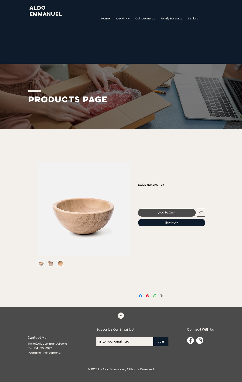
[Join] (160, 341)
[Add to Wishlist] (201, 213)
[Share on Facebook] (140, 296)
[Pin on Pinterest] (147, 296)
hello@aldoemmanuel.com (47, 344)
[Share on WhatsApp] (155, 296)
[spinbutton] (146, 199)
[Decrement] (141, 199)
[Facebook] (190, 340)
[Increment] (152, 199)
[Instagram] (199, 340)
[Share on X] (162, 296)
